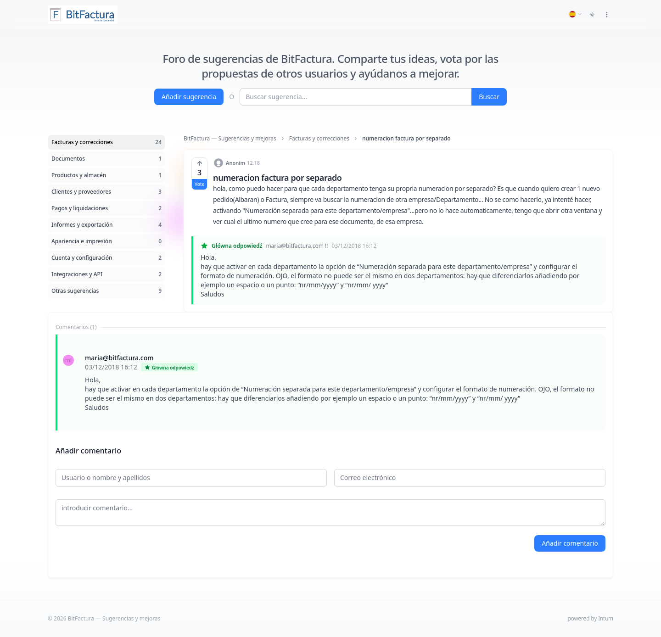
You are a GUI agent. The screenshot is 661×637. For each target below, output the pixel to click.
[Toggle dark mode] (592, 14)
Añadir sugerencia (189, 96)
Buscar (489, 96)
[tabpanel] (330, 382)
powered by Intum (590, 618)
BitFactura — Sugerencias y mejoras (230, 138)
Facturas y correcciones (319, 138)
